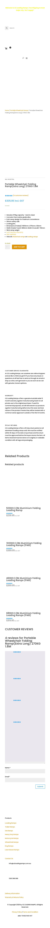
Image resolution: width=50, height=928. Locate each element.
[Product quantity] (7, 247)
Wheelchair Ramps (12, 842)
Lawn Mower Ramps (12, 850)
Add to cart (19, 247)
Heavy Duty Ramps (12, 834)
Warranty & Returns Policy (14, 897)
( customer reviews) (20, 195)
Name (7, 768)
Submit (40, 786)
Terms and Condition (30, 912)
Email (7, 777)
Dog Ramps (9, 846)
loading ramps (32, 237)
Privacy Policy (17, 912)
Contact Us (9, 859)
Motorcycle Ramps (12, 838)
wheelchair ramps (18, 237)
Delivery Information (12, 893)
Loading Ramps (10, 823)
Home (7, 110)
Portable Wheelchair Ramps (19, 110)
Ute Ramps (9, 831)
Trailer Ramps (10, 827)
